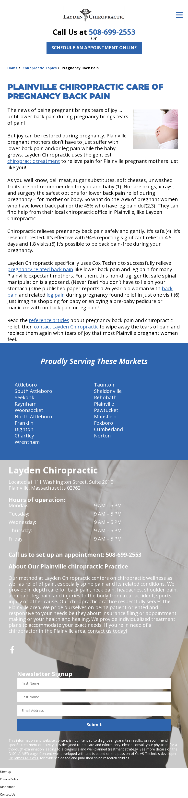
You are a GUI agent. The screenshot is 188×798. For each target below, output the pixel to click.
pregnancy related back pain (40, 269)
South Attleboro (33, 391)
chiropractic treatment (33, 161)
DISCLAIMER (19, 753)
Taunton (104, 384)
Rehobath (105, 397)
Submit (94, 724)
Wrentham (27, 442)
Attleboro (26, 384)
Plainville (104, 403)
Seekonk (24, 397)
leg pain (56, 294)
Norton (102, 435)
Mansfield (105, 416)
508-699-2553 (112, 32)
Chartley (24, 435)
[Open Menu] (179, 15)
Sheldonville (108, 391)
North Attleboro (33, 416)
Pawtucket (106, 410)
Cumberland (108, 429)
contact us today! (107, 631)
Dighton (24, 429)
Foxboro (103, 423)
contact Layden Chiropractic (66, 326)
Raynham (25, 403)
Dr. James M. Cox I (23, 758)
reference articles (49, 320)
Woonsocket (29, 410)
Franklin (24, 423)
